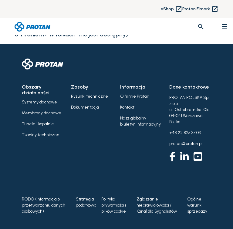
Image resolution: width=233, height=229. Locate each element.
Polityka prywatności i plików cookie (113, 205)
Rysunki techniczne (89, 96)
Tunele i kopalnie (38, 123)
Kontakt (127, 107)
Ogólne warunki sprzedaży (197, 205)
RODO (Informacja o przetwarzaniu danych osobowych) (43, 205)
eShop (171, 9)
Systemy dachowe (39, 102)
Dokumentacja (85, 107)
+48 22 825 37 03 (185, 132)
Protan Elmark (200, 9)
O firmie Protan (134, 96)
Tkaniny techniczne (40, 134)
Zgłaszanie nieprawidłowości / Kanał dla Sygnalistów (157, 205)
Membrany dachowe (41, 113)
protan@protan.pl (185, 143)
